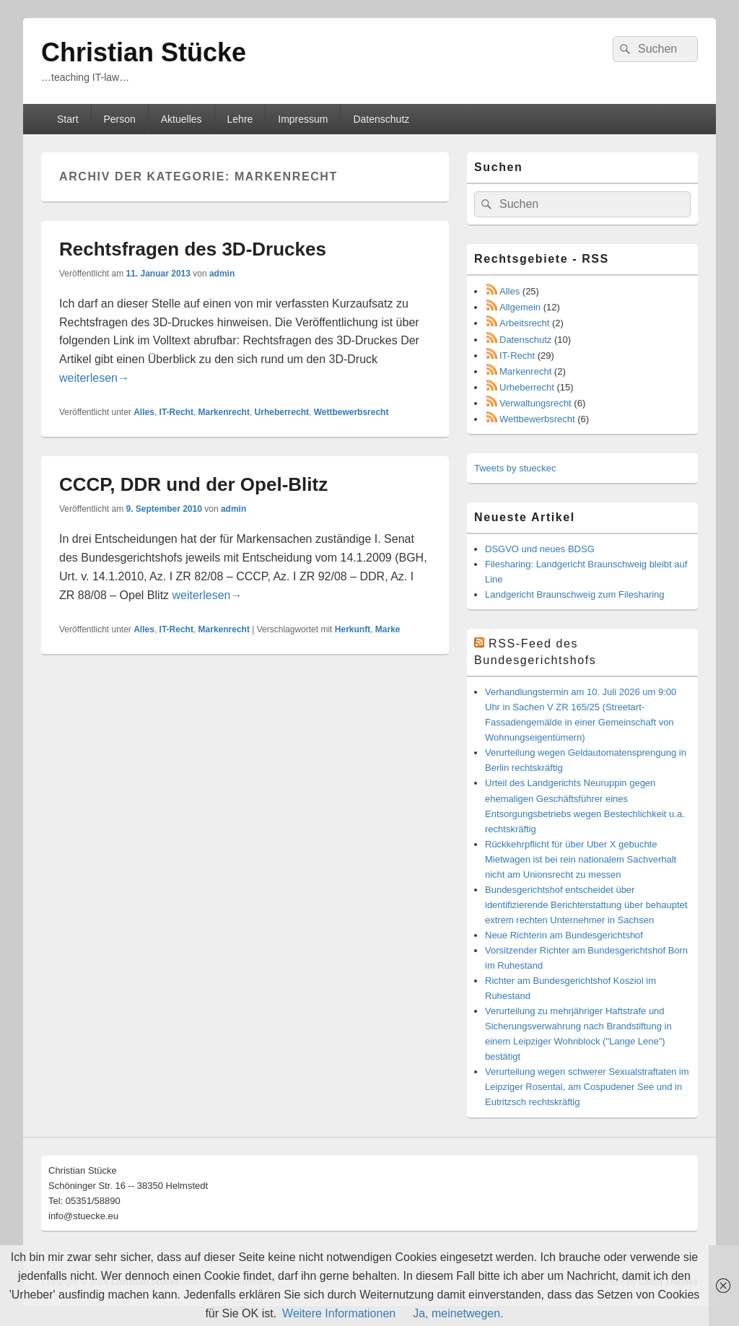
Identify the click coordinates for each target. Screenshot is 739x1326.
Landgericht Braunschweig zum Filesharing (575, 594)
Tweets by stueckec (515, 468)
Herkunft (352, 629)
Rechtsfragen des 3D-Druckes (192, 249)
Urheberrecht (282, 412)
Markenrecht (224, 412)
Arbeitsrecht (524, 323)
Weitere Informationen (338, 1313)
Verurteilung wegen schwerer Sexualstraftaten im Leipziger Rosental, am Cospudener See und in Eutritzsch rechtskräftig (587, 1086)
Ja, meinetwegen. (458, 1313)
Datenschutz (381, 119)
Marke (388, 629)
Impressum (303, 119)
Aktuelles (181, 119)
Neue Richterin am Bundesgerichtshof (564, 935)
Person (119, 119)
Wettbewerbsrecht (351, 412)
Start (68, 119)
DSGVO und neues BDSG (540, 549)
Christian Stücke (143, 52)
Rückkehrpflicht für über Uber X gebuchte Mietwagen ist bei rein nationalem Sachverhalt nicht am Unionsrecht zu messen (580, 859)
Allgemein (520, 307)
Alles (144, 412)
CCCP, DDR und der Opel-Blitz (193, 484)
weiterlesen (94, 378)
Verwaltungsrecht (535, 403)
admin (222, 274)
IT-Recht (176, 412)
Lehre (240, 119)
